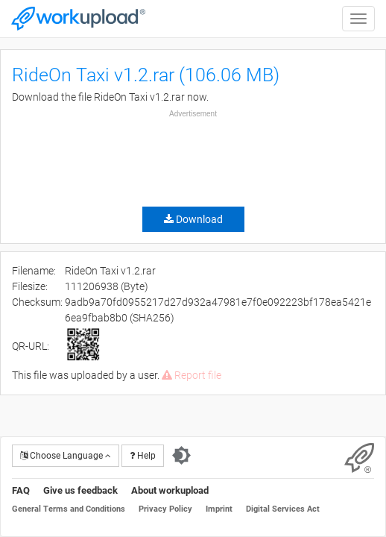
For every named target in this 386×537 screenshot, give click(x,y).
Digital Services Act (283, 509)
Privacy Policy (165, 509)
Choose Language (65, 455)
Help (143, 455)
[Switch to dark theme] (181, 455)
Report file (191, 375)
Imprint (219, 509)
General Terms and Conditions (68, 509)
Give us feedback (80, 490)
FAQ (21, 490)
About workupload (170, 490)
